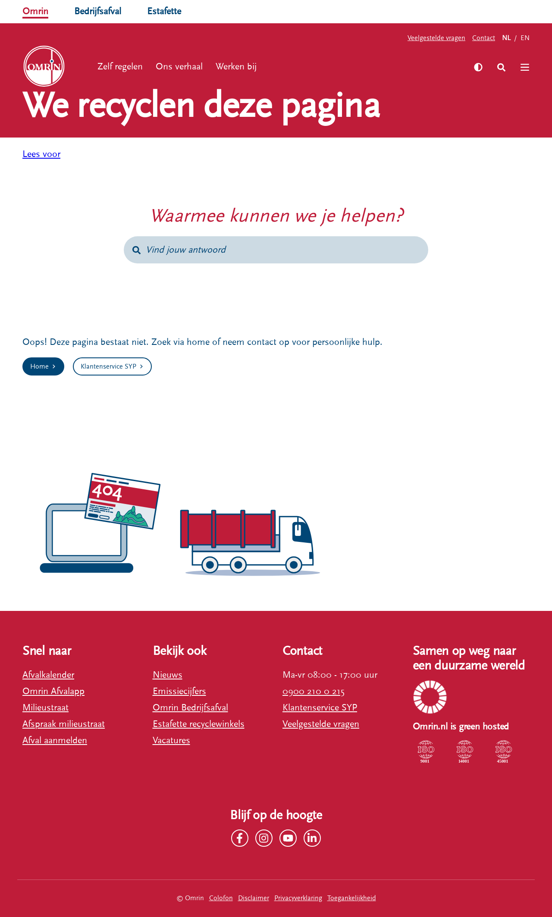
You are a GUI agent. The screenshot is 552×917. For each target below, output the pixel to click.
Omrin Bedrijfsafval (190, 707)
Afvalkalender (48, 675)
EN (525, 38)
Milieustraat (45, 707)
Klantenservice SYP (319, 707)
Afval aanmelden (54, 740)
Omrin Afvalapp (53, 691)
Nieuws (167, 675)
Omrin (35, 11)
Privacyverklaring (298, 898)
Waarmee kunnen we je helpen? (276, 216)
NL (506, 38)
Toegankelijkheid (351, 898)
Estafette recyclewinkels (199, 724)
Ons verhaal (179, 66)
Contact (483, 38)
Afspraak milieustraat (63, 724)
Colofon (221, 898)
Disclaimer (253, 898)
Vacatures (171, 740)
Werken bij (236, 66)
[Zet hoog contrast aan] (478, 67)
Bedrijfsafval (97, 11)
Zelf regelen (120, 66)
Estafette (164, 11)
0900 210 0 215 (313, 691)
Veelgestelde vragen (436, 38)
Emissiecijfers (179, 691)
